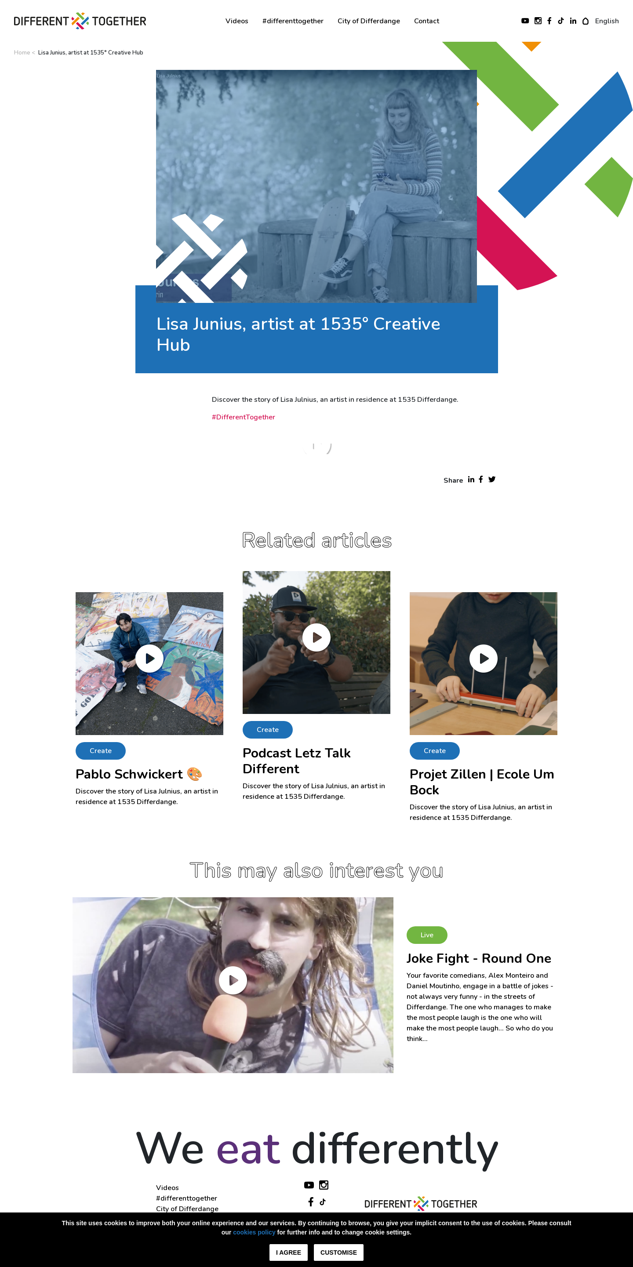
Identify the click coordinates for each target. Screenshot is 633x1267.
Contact (426, 21)
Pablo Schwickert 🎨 (139, 774)
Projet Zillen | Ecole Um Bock (482, 782)
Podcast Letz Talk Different (297, 761)
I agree (288, 1252)
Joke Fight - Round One (479, 959)
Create (101, 751)
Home (22, 53)
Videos (237, 21)
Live (427, 935)
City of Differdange (369, 21)
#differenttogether (293, 21)
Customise (338, 1252)
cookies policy (254, 1232)
